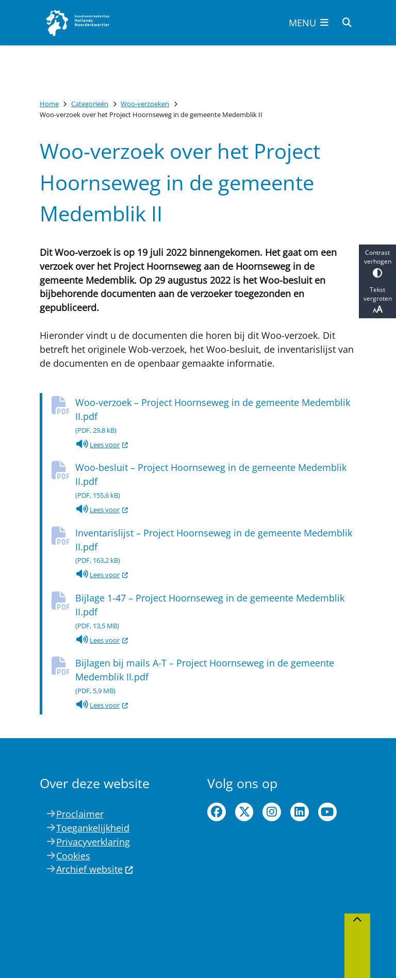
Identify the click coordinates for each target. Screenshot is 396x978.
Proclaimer (80, 814)
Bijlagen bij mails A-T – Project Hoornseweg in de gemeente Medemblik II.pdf (215, 677)
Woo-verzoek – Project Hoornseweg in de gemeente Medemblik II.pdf (215, 416)
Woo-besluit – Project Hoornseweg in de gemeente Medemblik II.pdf (215, 481)
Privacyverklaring (93, 842)
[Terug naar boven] (357, 946)
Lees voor (102, 444)
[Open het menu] (309, 23)
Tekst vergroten (377, 300)
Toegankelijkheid (92, 828)
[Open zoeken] (347, 22)
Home (49, 103)
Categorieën (89, 103)
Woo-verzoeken (145, 103)
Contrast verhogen (377, 263)
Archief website (94, 869)
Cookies (73, 856)
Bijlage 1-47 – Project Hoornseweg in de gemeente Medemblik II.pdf (215, 612)
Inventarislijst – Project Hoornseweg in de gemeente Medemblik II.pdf (215, 547)
